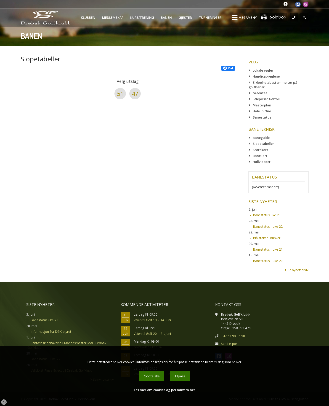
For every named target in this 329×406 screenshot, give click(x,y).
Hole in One (262, 111)
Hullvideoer (262, 162)
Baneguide (261, 137)
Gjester (185, 17)
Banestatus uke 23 (267, 215)
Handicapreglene (266, 76)
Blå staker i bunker (266, 238)
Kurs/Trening (142, 17)
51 (120, 93)
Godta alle (152, 376)
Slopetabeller (263, 143)
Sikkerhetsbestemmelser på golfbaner (273, 84)
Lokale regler (263, 70)
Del (228, 68)
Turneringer (210, 17)
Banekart (260, 156)
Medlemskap (112, 17)
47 (135, 93)
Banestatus (262, 117)
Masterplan (262, 105)
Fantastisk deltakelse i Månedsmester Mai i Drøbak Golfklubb (66, 345)
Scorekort (260, 150)
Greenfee (260, 93)
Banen (166, 17)
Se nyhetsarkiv (298, 270)
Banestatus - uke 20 (268, 261)
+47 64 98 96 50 (233, 336)
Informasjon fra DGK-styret (51, 331)
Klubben (88, 17)
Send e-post (230, 343)
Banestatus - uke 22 (268, 226)
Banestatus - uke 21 (268, 249)
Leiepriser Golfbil (266, 99)
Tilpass (180, 376)
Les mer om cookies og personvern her (164, 390)
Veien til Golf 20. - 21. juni (152, 333)
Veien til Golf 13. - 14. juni (152, 320)
